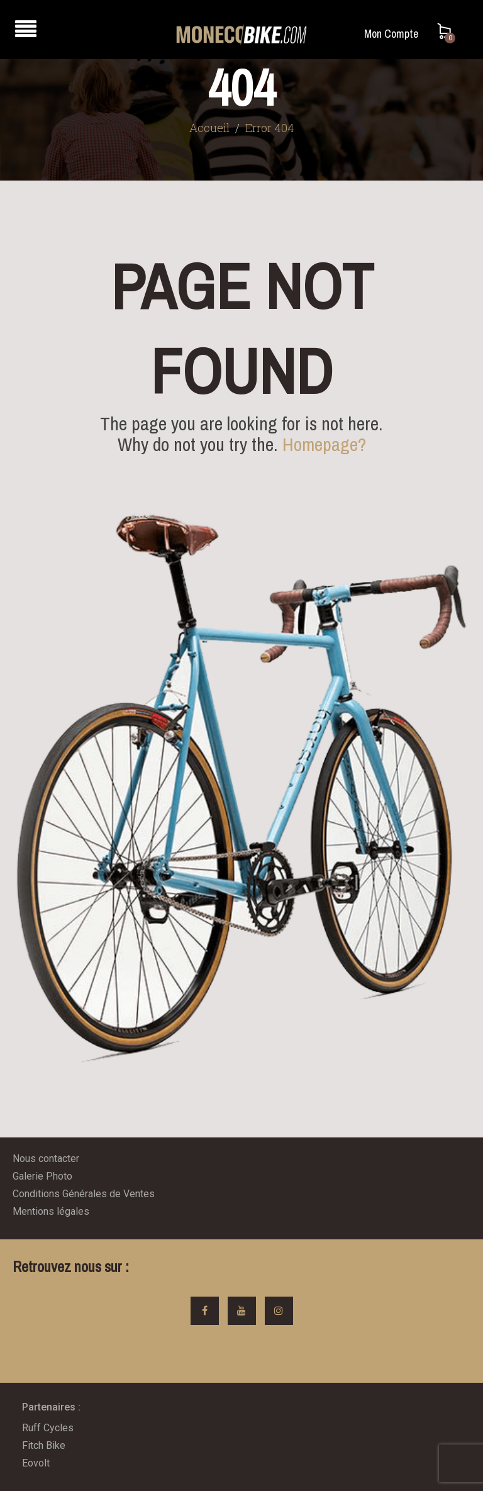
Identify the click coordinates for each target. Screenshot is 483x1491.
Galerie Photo (42, 1176)
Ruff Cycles (48, 1428)
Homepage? (324, 444)
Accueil (209, 127)
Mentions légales (51, 1211)
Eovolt (36, 1463)
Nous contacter (46, 1158)
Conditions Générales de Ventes (84, 1194)
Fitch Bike (43, 1445)
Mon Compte (391, 34)
